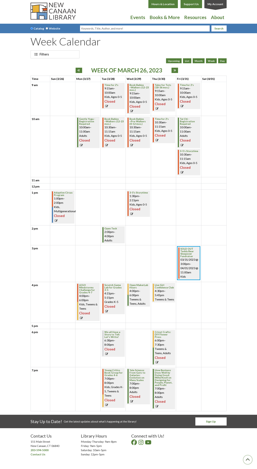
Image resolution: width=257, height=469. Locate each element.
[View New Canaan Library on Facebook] (134, 443)
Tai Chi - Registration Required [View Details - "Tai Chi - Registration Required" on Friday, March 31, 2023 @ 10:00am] (187, 121)
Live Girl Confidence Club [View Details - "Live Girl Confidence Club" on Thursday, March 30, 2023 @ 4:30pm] (164, 286)
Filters (45, 54)
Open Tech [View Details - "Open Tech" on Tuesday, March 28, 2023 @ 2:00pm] (110, 228)
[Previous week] (79, 70)
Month (199, 60)
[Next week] (175, 70)
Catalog (39, 28)
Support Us (191, 4)
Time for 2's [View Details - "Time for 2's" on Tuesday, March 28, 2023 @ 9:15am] (111, 85)
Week (211, 60)
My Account (215, 4)
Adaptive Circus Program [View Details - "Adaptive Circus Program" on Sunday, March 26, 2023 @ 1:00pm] (63, 193)
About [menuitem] (217, 17)
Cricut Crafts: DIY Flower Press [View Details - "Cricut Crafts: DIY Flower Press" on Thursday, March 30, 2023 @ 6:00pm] (163, 334)
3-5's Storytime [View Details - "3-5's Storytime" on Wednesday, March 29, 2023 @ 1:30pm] (138, 192)
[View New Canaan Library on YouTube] (148, 443)
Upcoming (174, 60)
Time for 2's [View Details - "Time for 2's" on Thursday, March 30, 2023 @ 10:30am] (162, 119)
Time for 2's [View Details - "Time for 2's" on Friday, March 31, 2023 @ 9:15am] (187, 85)
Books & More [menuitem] (165, 17)
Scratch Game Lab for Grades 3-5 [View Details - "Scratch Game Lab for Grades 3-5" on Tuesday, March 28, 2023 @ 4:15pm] (113, 287)
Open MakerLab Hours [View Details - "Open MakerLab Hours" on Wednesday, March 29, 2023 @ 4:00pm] (138, 286)
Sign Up (211, 421)
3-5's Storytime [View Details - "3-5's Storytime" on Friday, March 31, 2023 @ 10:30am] (189, 151)
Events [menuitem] (137, 17)
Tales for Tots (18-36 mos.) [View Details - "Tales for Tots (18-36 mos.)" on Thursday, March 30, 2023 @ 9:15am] (163, 86)
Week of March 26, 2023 (126, 70)
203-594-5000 (40, 450)
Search (218, 28)
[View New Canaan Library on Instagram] (141, 443)
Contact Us (38, 454)
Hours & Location (163, 4)
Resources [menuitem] (195, 17)
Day (222, 60)
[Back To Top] (248, 460)
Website (54, 28)
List (187, 60)
